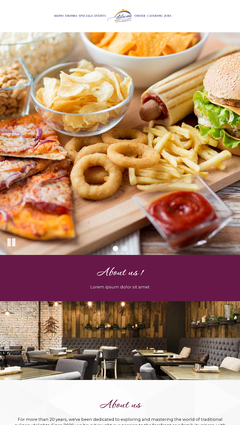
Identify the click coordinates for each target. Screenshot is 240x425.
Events (100, 16)
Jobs (167, 16)
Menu (59, 16)
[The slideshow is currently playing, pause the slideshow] (11, 241)
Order (139, 16)
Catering (155, 16)
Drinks (71, 16)
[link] (120, 16)
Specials (86, 16)
